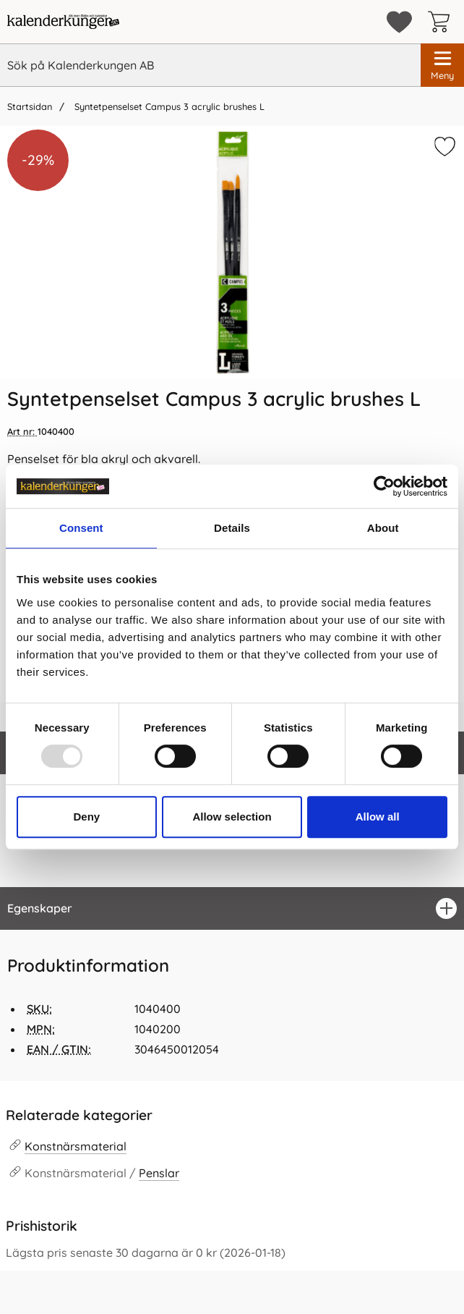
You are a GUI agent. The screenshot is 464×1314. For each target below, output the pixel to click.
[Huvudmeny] (442, 65)
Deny (86, 816)
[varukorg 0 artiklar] (442, 21)
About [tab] (383, 528)
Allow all (378, 816)
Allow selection (231, 816)
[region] (232, 908)
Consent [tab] (81, 528)
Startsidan (29, 106)
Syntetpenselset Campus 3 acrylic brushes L (168, 106)
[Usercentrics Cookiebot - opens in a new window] (384, 486)
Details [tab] (232, 528)
